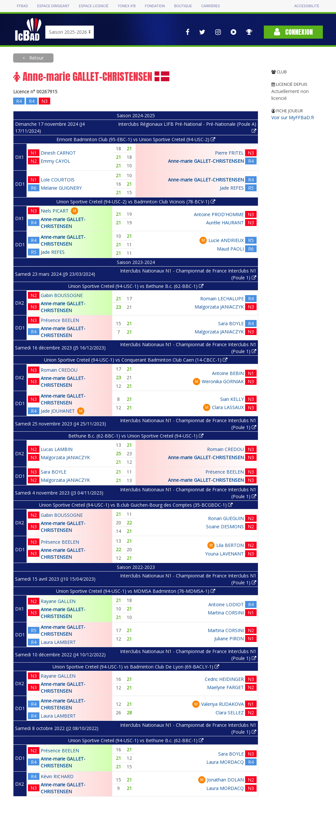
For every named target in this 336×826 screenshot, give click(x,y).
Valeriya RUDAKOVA (222, 704)
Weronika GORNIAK (223, 381)
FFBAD (22, 6)
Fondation (155, 6)
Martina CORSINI (226, 613)
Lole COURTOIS (57, 180)
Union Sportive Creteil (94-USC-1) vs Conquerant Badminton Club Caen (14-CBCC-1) (135, 360)
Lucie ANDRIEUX (226, 240)
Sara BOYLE (231, 323)
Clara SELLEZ (230, 712)
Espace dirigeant (53, 6)
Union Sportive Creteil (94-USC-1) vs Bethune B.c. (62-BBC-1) (135, 286)
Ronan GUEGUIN (226, 518)
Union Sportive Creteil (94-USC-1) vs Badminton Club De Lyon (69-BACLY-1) (135, 667)
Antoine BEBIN (228, 373)
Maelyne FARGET (225, 687)
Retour (36, 58)
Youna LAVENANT (224, 554)
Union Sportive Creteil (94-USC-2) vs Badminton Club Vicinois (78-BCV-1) (135, 201)
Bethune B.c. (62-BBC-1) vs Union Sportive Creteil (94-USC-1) (135, 436)
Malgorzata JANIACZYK (219, 307)
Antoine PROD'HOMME (219, 214)
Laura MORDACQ (225, 762)
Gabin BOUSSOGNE (62, 295)
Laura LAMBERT (58, 642)
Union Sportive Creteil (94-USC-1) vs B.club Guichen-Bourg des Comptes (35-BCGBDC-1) (136, 505)
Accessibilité (306, 6)
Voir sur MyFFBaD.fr (292, 117)
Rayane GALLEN (58, 601)
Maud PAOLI (230, 249)
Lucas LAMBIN (57, 449)
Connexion (293, 32)
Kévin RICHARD (57, 776)
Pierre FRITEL (229, 153)
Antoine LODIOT (226, 604)
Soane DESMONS (225, 526)
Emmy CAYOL (55, 161)
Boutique (183, 6)
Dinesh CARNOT (58, 153)
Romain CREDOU (59, 370)
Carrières (210, 6)
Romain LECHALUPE (222, 298)
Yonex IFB (126, 6)
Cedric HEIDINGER (224, 679)
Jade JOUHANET (58, 411)
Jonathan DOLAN (225, 780)
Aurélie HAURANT (225, 222)
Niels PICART (55, 211)
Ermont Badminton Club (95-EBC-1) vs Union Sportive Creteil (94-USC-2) (135, 139)
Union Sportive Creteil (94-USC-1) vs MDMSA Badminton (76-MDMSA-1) (135, 591)
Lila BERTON (230, 545)
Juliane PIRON (229, 638)
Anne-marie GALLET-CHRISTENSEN (206, 161)
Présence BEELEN (60, 320)
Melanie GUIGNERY (61, 188)
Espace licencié (93, 6)
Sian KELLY (232, 399)
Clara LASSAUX (228, 407)
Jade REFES (232, 188)
